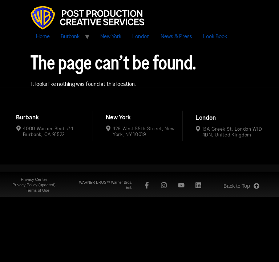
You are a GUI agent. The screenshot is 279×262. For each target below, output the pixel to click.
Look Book (215, 36)
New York (110, 36)
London (141, 36)
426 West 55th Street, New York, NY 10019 (144, 131)
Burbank (70, 36)
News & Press (176, 36)
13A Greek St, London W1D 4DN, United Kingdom (232, 131)
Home (43, 36)
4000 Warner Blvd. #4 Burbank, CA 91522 (48, 131)
